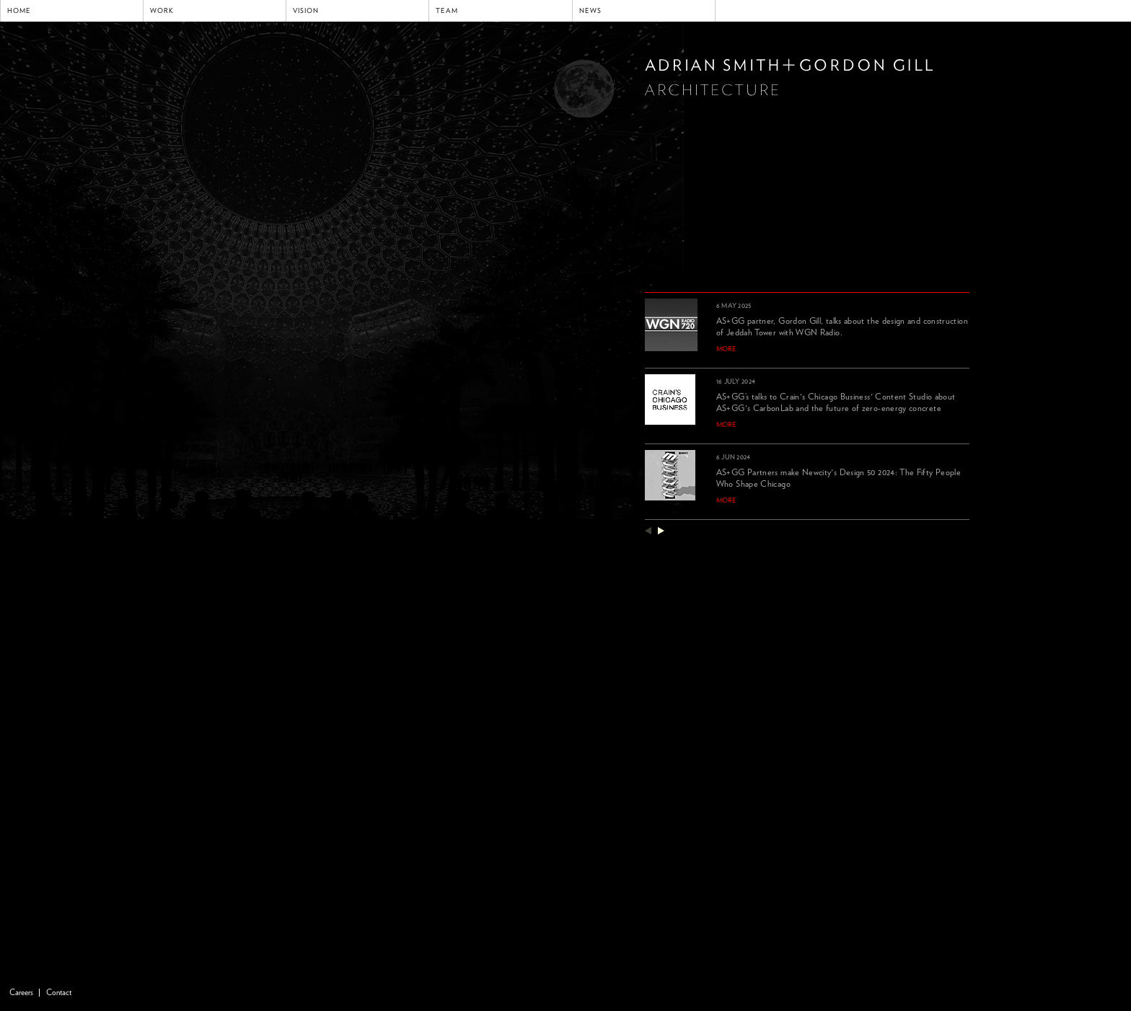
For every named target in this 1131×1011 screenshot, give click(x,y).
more (726, 349)
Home (19, 10)
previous (648, 530)
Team (447, 10)
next (661, 530)
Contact (58, 993)
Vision (306, 10)
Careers (21, 993)
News (590, 10)
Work (162, 10)
